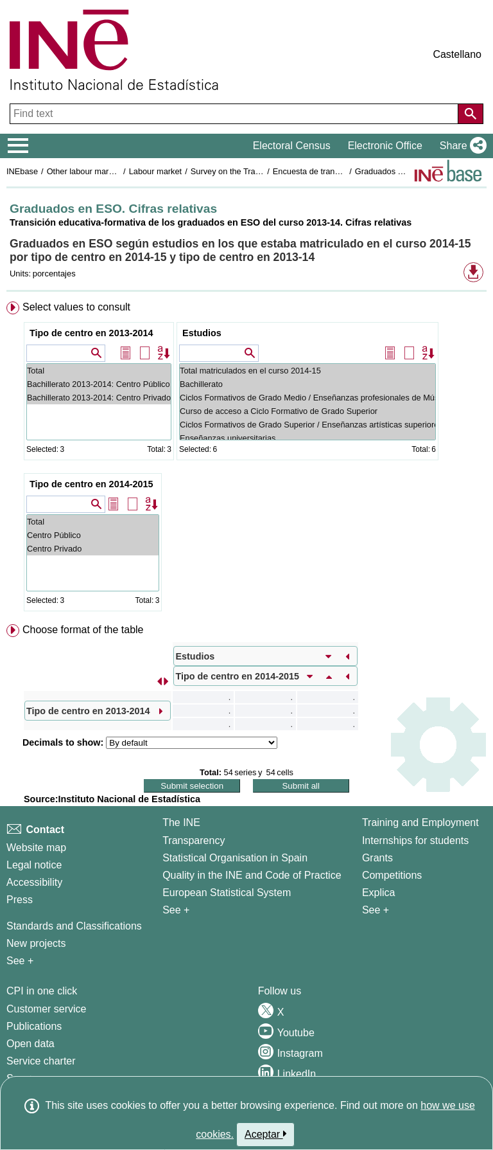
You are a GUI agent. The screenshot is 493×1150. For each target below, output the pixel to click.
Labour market (155, 171)
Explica (378, 892)
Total (99, 370)
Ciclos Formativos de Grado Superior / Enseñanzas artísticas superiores (307, 424)
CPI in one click (41, 990)
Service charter (41, 1061)
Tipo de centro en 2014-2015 (91, 484)
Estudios (201, 333)
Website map (36, 847)
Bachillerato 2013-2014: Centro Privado (99, 397)
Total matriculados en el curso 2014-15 (307, 370)
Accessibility (34, 882)
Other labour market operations (103, 171)
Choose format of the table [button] (83, 629)
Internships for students (415, 840)
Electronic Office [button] (385, 145)
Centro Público (93, 535)
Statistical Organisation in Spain (234, 857)
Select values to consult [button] (76, 306)
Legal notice (34, 864)
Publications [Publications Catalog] (34, 1026)
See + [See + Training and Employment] (375, 909)
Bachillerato (307, 384)
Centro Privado (93, 548)
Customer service (46, 1008)
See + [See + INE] (175, 909)
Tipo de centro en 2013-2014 (91, 333)
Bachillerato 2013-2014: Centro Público (99, 384)
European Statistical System (226, 892)
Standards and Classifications (74, 926)
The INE (181, 822)
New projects (35, 943)
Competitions (392, 875)
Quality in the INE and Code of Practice (251, 875)
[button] (461, 145)
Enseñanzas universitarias (307, 438)
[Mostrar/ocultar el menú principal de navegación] (18, 145)
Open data (30, 1043)
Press (19, 899)
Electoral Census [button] (292, 145)
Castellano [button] (457, 54)
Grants (377, 857)
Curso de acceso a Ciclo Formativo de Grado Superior (307, 411)
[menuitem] (246, 459)
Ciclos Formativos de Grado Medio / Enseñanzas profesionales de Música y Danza (307, 397)
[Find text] (235, 113)
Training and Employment (420, 822)
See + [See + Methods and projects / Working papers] (19, 960)
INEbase (22, 171)
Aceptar (265, 1134)
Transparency (193, 840)
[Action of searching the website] (470, 113)
